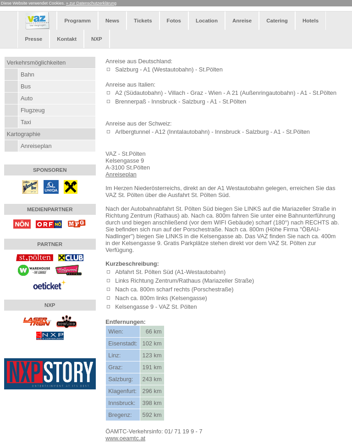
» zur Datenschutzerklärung (91, 3)
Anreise (242, 20)
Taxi (26, 122)
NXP (96, 39)
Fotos (174, 20)
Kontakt (67, 39)
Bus (26, 86)
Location (207, 20)
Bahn (27, 74)
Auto (27, 98)
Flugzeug (33, 110)
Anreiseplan (36, 145)
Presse (33, 39)
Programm (77, 20)
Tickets (143, 20)
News (112, 20)
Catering (277, 20)
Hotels (310, 20)
